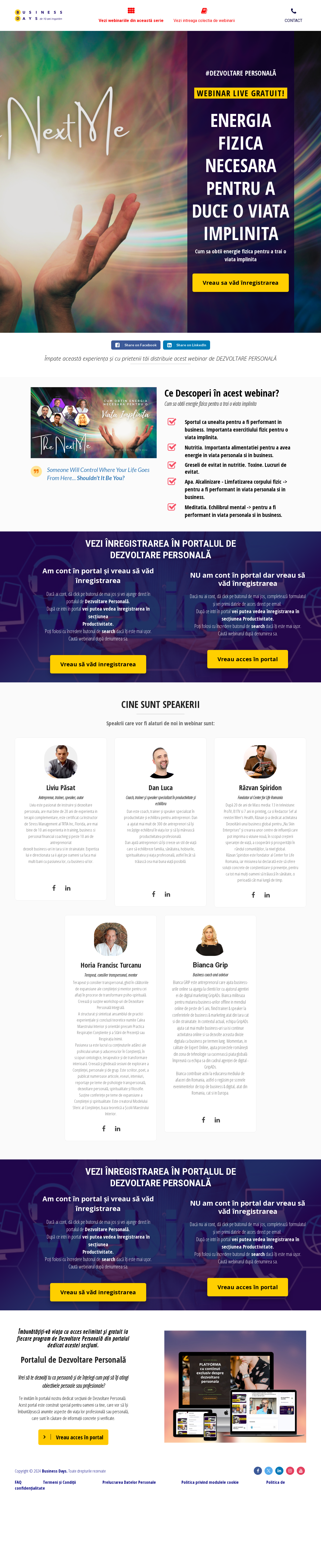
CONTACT (293, 15)
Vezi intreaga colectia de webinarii (246, 15)
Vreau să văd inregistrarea (98, 664)
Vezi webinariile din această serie (175, 15)
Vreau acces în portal (247, 659)
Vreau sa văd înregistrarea (241, 282)
